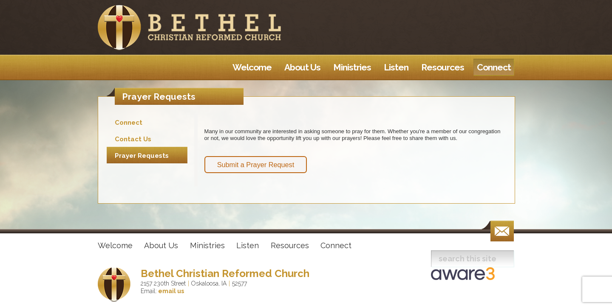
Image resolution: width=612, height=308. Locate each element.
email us (170, 291)
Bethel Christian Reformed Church (225, 273)
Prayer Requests (142, 156)
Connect (128, 122)
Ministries (207, 245)
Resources (290, 245)
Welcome (115, 245)
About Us (161, 245)
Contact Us (133, 139)
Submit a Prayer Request (256, 164)
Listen (247, 245)
